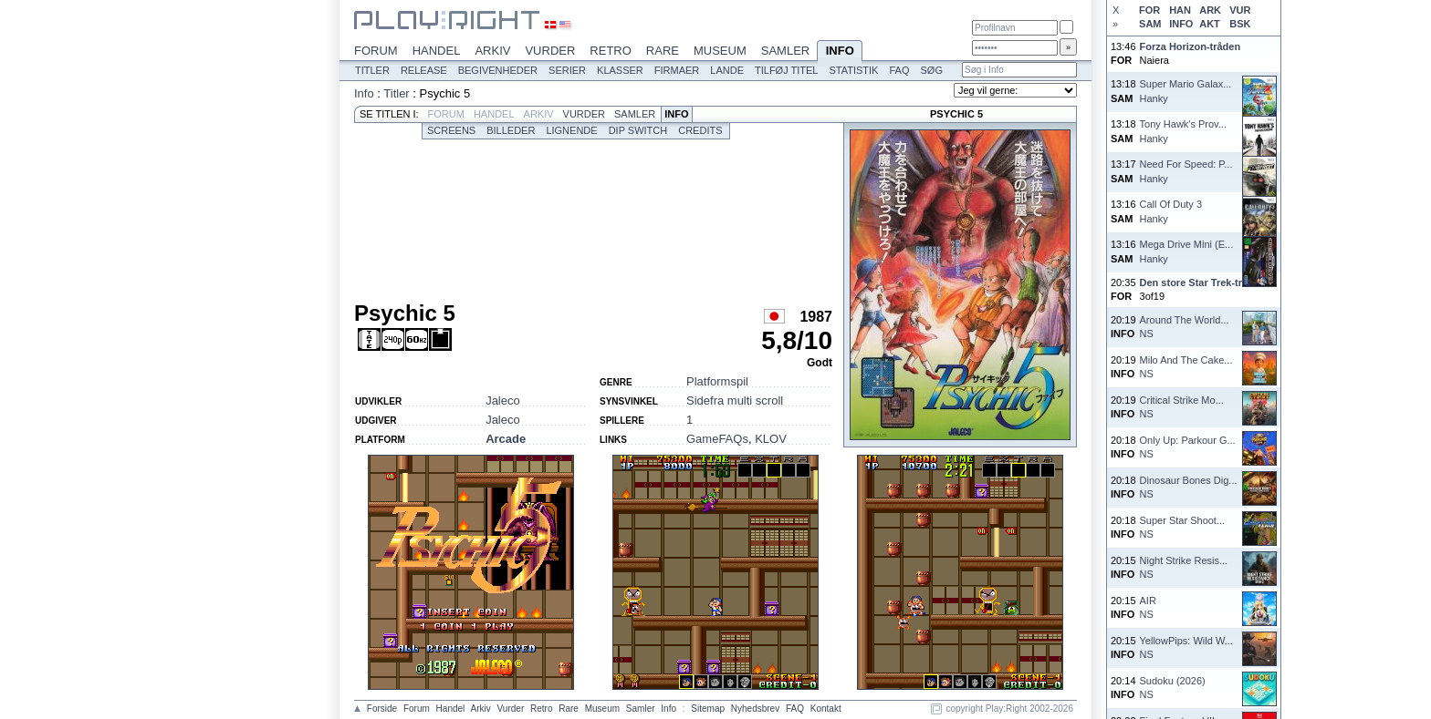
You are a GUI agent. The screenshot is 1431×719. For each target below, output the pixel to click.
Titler (372, 70)
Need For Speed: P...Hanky (1186, 171)
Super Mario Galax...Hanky (1186, 90)
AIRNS (1148, 607)
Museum (720, 50)
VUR (1239, 10)
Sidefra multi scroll (734, 400)
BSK (1239, 23)
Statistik (853, 70)
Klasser (620, 70)
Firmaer (677, 70)
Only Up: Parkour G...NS (1188, 447)
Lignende (571, 130)
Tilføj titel (786, 70)
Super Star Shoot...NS (1183, 527)
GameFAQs (717, 439)
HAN (1180, 10)
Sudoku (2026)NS (1173, 687)
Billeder (510, 130)
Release (424, 70)
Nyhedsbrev (755, 709)
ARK (1210, 10)
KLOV (771, 439)
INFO (1181, 23)
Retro (611, 50)
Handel (437, 50)
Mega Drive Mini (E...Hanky (1187, 251)
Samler (785, 50)
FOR (1149, 10)
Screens (451, 130)
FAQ (899, 70)
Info (840, 52)
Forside (382, 709)
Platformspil (717, 381)
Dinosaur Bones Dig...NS (1189, 487)
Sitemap (708, 709)
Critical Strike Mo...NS (1182, 407)
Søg (931, 70)
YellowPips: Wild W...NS (1186, 647)
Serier (567, 70)
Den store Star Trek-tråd (1197, 282)
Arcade (506, 439)
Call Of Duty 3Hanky (1171, 211)
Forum (376, 50)
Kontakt (825, 709)
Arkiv (492, 50)
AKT (1209, 23)
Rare (662, 50)
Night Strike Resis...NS (1184, 567)
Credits (700, 130)
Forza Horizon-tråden (1190, 46)
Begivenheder (498, 70)
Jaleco (503, 400)
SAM (1150, 23)
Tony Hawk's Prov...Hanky (1183, 130)
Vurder (550, 50)
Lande (727, 70)
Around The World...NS (1184, 326)
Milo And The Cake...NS (1186, 366)
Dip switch (638, 130)
